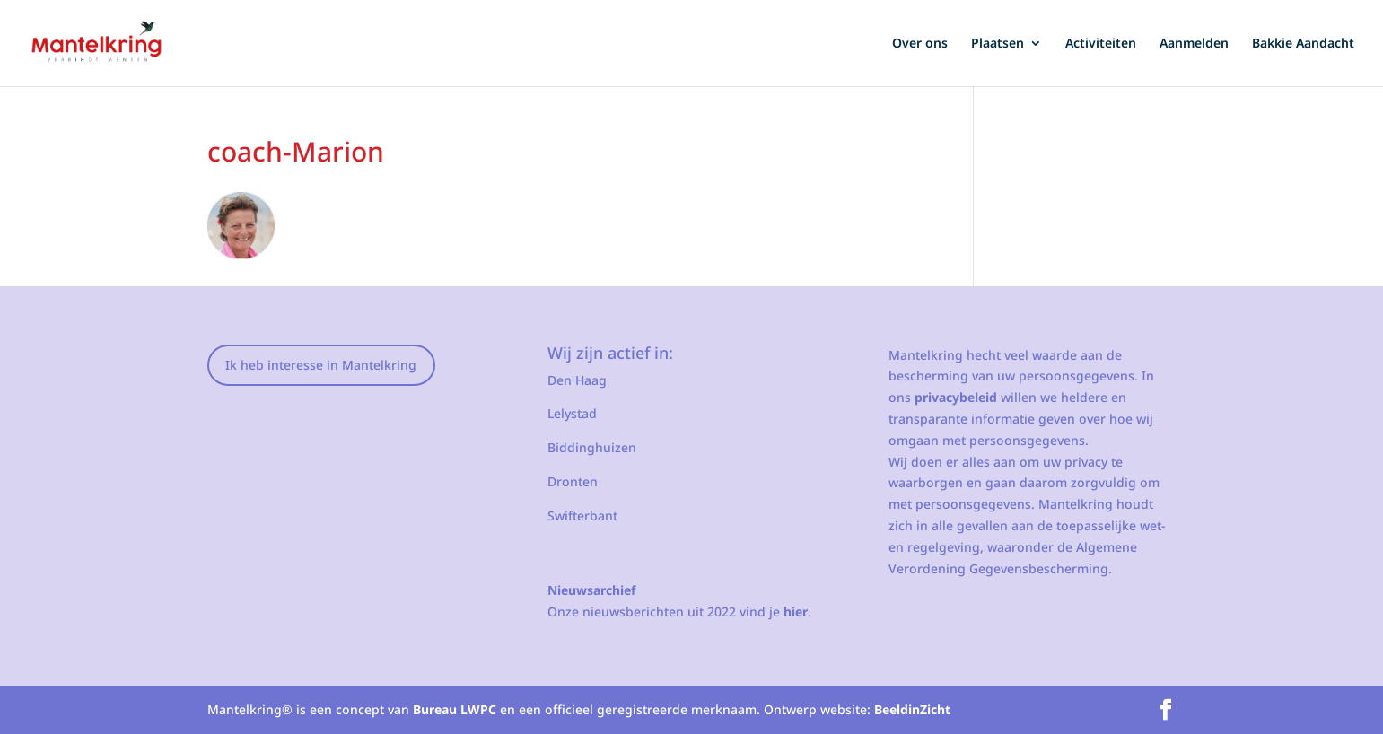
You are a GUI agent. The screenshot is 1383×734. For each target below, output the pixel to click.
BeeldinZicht (912, 709)
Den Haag (577, 380)
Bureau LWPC (454, 709)
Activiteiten (1100, 44)
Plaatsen (997, 44)
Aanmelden (1194, 44)
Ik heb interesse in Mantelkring (320, 364)
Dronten (572, 481)
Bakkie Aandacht (1303, 44)
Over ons (920, 44)
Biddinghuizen (591, 447)
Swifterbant (582, 515)
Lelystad (572, 413)
